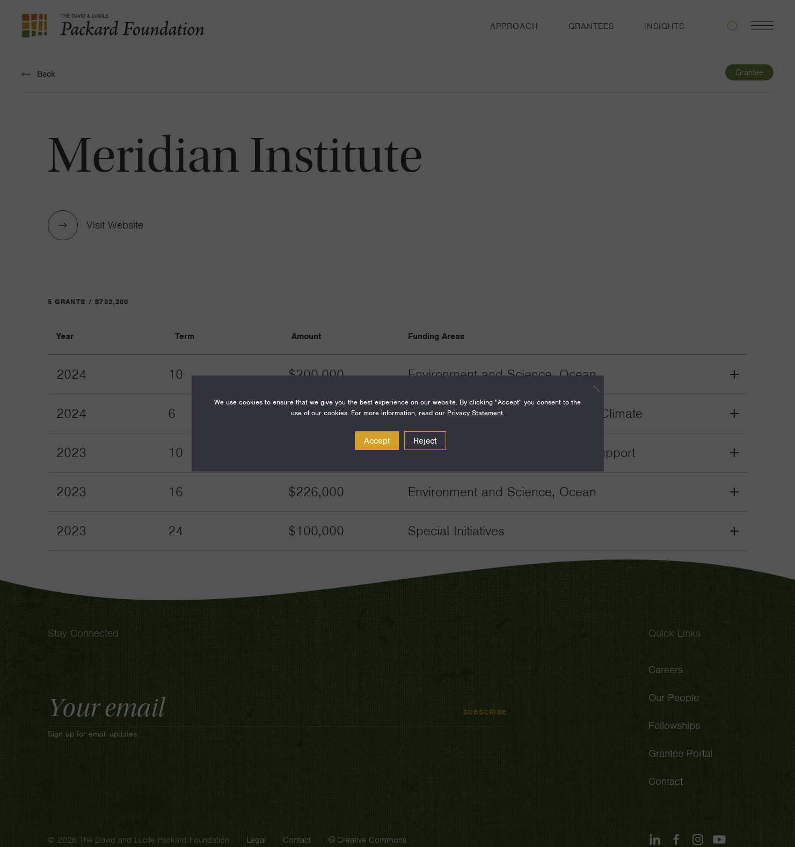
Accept (377, 441)
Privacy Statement (475, 412)
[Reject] (590, 388)
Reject (425, 441)
